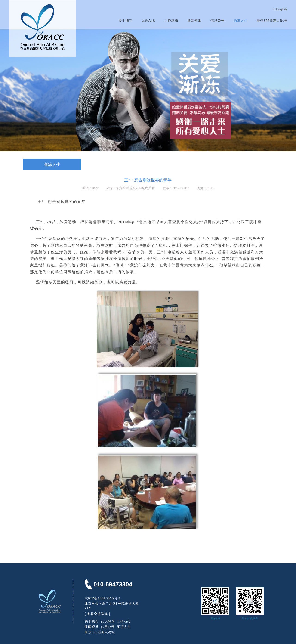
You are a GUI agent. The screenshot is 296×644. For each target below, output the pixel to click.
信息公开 (217, 20)
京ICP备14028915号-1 (103, 598)
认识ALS (148, 20)
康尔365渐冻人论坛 (272, 20)
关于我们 (125, 20)
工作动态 (171, 20)
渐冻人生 (240, 20)
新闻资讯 (194, 20)
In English (280, 9)
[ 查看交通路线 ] (97, 614)
